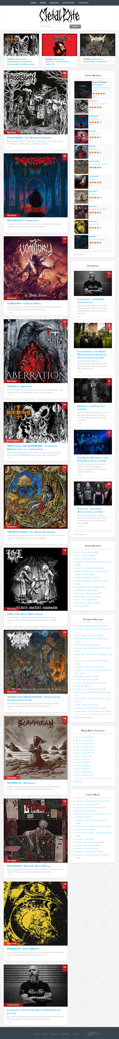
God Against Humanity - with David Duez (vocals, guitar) (92, 459)
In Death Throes (95, 134)
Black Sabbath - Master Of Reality (88, 587)
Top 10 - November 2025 (85, 746)
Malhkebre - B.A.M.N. (84, 676)
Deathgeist (93, 116)
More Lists (78, 781)
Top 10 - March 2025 (84, 772)
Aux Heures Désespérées (98, 164)
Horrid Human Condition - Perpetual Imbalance (94, 833)
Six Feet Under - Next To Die (86, 635)
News (43, 3)
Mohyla (92, 146)
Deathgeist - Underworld (85, 804)
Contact (84, 3)
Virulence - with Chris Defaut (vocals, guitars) (90, 510)
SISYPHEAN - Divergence (21, 782)
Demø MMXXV (94, 224)
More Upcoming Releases (83, 717)
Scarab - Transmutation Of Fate (87, 683)
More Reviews (79, 254)
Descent (92, 179)
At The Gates (97, 85)
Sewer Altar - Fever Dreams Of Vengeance (91, 654)
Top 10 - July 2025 (82, 759)
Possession (93, 101)
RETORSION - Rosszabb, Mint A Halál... (29, 865)
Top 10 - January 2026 (84, 740)
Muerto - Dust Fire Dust (85, 848)
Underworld (93, 119)
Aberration (93, 149)
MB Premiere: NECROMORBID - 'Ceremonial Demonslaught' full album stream (21, 61)
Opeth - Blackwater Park (85, 577)
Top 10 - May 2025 (83, 765)
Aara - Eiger (80, 606)
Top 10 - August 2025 (84, 756)
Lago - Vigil (80, 686)
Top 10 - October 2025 (84, 750)
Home (33, 3)
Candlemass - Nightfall (84, 590)
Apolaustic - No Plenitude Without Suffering (92, 855)
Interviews (69, 3)
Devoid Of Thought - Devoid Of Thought (91, 629)
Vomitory (92, 131)
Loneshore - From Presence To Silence (90, 826)
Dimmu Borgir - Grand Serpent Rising (90, 711)
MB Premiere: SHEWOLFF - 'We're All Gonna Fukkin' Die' (57, 61)
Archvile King (94, 161)
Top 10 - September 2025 (85, 753)
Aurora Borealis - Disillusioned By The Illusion (93, 648)
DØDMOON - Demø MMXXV (23, 948)
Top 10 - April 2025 (83, 769)
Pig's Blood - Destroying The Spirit (88, 626)
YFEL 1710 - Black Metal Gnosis (25, 614)
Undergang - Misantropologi (86, 593)
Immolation (93, 176)
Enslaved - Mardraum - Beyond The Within (92, 581)
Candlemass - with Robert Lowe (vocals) (91, 301)
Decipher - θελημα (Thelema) (87, 851)
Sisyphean (93, 191)
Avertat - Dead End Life (84, 645)
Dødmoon (93, 221)
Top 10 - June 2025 (83, 762)
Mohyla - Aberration (83, 810)
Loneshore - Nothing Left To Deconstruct (91, 820)
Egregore (92, 236)
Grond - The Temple (83, 679)
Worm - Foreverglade (84, 599)
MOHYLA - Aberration (19, 386)
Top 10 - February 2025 (85, 775)
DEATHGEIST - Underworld (22, 220)
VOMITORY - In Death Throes (24, 303)
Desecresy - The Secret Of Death (88, 708)
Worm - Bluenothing (83, 558)
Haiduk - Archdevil (82, 829)
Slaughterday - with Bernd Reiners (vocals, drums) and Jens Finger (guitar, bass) (91, 354)
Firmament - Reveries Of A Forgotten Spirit (92, 638)
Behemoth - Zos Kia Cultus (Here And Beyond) (93, 562)
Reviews (54, 3)
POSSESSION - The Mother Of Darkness (29, 137)
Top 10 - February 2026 (85, 737)
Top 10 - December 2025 (85, 743)
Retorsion (93, 206)
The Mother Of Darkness (98, 104)
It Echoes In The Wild (97, 239)
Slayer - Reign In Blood (84, 552)
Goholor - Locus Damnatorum (87, 689)
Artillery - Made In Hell (84, 705)
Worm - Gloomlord (83, 555)
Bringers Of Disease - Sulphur (87, 667)
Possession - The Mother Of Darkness (90, 801)
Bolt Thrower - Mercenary (85, 596)
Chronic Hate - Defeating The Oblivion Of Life (93, 698)
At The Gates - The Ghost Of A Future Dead (92, 661)
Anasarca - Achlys (82, 839)
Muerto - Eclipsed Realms (85, 845)
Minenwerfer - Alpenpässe (86, 603)
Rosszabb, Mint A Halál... (98, 209)
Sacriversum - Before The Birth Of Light (90, 692)
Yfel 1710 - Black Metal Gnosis (87, 568)
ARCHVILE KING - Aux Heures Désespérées (31, 531)
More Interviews (80, 534)
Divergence (93, 194)
